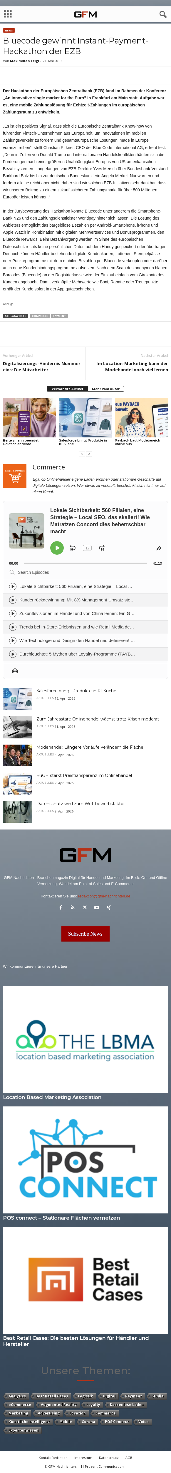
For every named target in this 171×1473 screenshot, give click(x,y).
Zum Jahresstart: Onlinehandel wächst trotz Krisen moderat (97, 719)
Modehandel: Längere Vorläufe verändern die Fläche (89, 747)
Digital (109, 1396)
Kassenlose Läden (127, 1404)
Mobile (65, 1421)
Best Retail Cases (52, 1396)
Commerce (40, 316)
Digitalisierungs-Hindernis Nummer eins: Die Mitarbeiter (42, 366)
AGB (128, 1457)
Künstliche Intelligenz (29, 1421)
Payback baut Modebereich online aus (137, 442)
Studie (158, 1396)
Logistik (85, 1396)
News (9, 30)
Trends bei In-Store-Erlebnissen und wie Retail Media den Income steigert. (92, 626)
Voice (143, 1421)
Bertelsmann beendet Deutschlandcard (20, 442)
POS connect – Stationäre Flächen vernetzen (61, 1218)
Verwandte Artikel (67, 389)
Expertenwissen (23, 1430)
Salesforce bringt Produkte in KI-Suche (83, 442)
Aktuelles (45, 698)
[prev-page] (82, 454)
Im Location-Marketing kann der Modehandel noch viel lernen (132, 366)
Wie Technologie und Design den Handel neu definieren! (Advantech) (86, 640)
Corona (88, 1421)
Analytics (17, 1396)
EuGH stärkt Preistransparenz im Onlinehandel (84, 775)
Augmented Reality (59, 1404)
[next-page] (89, 454)
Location (77, 1413)
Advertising (49, 1413)
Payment (59, 316)
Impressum (83, 1457)
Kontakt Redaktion (53, 1457)
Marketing (18, 1413)
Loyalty (93, 1404)
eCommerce (20, 1404)
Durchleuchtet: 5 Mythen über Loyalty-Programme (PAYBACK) (80, 653)
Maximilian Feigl (24, 60)
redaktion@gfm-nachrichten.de (104, 896)
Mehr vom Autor (106, 389)
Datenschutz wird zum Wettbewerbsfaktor (80, 803)
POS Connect (117, 1421)
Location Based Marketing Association (52, 1097)
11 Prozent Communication (102, 1466)
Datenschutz (109, 1457)
